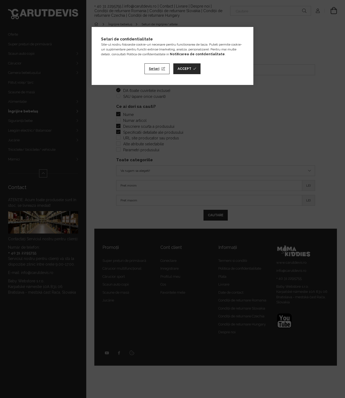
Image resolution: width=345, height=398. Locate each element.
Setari (154, 69)
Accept (184, 69)
